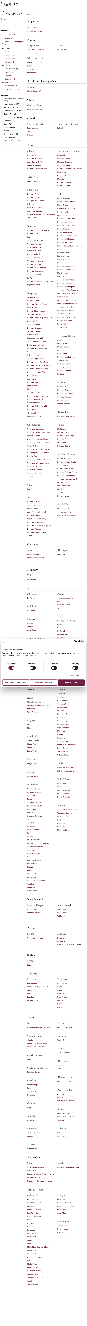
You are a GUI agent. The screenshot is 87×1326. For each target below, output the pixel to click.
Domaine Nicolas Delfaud (37, 348)
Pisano (30, 728)
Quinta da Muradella (65, 1027)
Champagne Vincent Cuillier (38, 449)
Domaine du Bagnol (65, 387)
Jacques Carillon (34, 314)
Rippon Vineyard (33, 913)
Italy (8, 65)
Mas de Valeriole (64, 404)
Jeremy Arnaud (33, 297)
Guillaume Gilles (63, 364)
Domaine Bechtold (34, 158)
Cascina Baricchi (34, 792)
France (9, 55)
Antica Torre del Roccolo (67, 810)
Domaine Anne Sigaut (36, 409)
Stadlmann (31, 73)
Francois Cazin (63, 215)
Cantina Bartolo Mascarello (38, 843)
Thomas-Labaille (64, 314)
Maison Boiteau (33, 181)
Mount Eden (32, 1250)
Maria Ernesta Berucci (36, 702)
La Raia (30, 836)
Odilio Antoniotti (33, 789)
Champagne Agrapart (35, 429)
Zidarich (30, 689)
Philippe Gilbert (63, 253)
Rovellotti (31, 870)
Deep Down (62, 913)
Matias (30, 1240)
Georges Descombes (35, 201)
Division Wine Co (64, 1203)
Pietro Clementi (63, 816)
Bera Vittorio (32, 891)
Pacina (60, 734)
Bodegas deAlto (33, 1072)
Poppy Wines (32, 1267)
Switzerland (11, 86)
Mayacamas (32, 1244)
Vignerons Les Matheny (36, 519)
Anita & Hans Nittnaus (36, 50)
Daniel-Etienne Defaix (36, 345)
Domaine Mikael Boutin (66, 462)
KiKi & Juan (61, 1133)
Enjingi (60, 128)
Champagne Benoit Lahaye (38, 453)
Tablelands (61, 916)
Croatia (9, 52)
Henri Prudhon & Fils (35, 399)
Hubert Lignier (33, 375)
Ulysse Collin (32, 446)
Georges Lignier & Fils (36, 372)
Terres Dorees (33, 218)
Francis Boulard (33, 436)
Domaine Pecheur (34, 529)
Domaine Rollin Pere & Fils (37, 406)
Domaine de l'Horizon (66, 416)
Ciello (59, 624)
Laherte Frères (33, 456)
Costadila (61, 823)
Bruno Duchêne (63, 165)
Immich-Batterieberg (35, 558)
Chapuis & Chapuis (34, 321)
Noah (29, 857)
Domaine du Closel (64, 222)
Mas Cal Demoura (64, 155)
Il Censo (60, 638)
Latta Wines (62, 1232)
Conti (29, 819)
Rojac (59, 1004)
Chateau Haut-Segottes (36, 268)
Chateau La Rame (34, 274)
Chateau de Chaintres (66, 219)
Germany (10, 59)
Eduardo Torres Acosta (66, 621)
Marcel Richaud (63, 486)
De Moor (30, 352)
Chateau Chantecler (35, 244)
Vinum (8, 121)
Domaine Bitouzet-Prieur (37, 304)
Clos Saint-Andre (34, 247)
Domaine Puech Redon (66, 186)
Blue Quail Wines (34, 1210)
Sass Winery (62, 1213)
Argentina (10, 35)
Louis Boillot (32, 307)
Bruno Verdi (32, 751)
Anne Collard (62, 465)
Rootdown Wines (34, 1271)
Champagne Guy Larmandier (38, 459)
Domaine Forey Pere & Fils (37, 362)
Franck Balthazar (64, 343)
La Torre (60, 711)
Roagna (30, 867)
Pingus (60, 1097)
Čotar (59, 987)
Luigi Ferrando (33, 830)
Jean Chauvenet (33, 324)
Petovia (30, 990)
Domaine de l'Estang (65, 239)
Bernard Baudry (63, 198)
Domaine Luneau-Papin (66, 270)
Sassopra (31, 709)
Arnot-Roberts (33, 1199)
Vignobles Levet (63, 367)
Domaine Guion (63, 259)
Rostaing (60, 374)
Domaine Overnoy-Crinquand (39, 526)
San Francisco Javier (65, 1117)
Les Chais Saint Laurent (66, 300)
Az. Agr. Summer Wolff (36, 881)
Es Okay (30, 1223)
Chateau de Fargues (35, 257)
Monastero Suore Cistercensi (38, 705)
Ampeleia (61, 694)
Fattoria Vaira (32, 776)
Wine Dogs (9, 131)
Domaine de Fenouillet (66, 469)
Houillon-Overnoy (34, 515)
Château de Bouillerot (35, 240)
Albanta (60, 1065)
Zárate (59, 1069)
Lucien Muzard (33, 389)
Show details (76, 676)
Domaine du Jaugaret (35, 271)
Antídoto (60, 1094)
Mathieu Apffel (63, 429)
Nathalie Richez (33, 403)
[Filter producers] (12, 24)
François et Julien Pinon (66, 293)
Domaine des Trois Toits (67, 317)
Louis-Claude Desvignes (37, 207)
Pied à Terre (32, 1264)
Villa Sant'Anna (63, 755)
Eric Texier (61, 489)
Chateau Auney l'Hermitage (38, 230)
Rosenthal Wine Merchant (14, 100)
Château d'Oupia (64, 182)
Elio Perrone (32, 864)
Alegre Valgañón (33, 1133)
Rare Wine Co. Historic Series (69, 945)
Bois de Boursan (63, 459)
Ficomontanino (63, 707)
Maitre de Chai (33, 1237)
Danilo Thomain (63, 797)
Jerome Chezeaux (34, 331)
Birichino (30, 1206)
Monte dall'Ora (63, 830)
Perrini (60, 601)
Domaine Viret (63, 496)
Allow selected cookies (43, 682)
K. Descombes (33, 204)
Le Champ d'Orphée (65, 509)
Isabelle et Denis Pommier (37, 396)
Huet (59, 263)
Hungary (9, 62)
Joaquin (30, 627)
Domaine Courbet (34, 502)
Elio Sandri (31, 877)
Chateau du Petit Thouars (67, 290)
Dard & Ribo (62, 354)
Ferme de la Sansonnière (67, 304)
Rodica (60, 1000)
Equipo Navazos (63, 1113)
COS (59, 628)
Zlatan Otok (31, 131)
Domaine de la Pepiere (66, 287)
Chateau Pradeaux (64, 397)
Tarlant (30, 476)
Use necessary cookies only (15, 682)
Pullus (29, 994)
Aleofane (60, 340)
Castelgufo (61, 697)
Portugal (9, 72)
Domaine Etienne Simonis (37, 169)
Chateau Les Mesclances (67, 393)
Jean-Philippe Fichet (35, 358)
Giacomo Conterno (34, 816)
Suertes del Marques (35, 1047)
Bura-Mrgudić (32, 128)
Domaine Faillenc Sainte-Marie (69, 169)
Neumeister (62, 50)
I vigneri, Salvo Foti (64, 634)
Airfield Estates (63, 1226)
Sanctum (30, 997)
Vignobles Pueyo (34, 285)
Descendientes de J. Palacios (39, 1027)
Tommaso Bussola (64, 813)
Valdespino (61, 1120)
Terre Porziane (33, 712)
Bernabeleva (32, 1149)
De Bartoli (61, 631)
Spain (9, 82)
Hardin (30, 1227)
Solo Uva (30, 747)
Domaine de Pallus (64, 283)
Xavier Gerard (62, 360)
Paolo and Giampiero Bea (67, 767)
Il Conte (60, 820)
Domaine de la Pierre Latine (68, 1167)
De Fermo (31, 598)
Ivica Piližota (62, 997)
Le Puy (30, 278)
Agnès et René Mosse (66, 280)
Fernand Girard (63, 256)
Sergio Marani (32, 764)
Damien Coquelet (34, 197)
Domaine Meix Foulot (35, 382)
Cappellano (31, 809)
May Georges (62, 273)
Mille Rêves (61, 276)
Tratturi (60, 608)
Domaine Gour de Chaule (67, 472)
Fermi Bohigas (33, 1085)
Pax (28, 1261)
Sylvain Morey (33, 386)
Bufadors (30, 1088)
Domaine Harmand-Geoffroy (38, 365)
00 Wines (61, 1199)
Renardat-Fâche (63, 446)
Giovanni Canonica (34, 802)
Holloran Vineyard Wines (67, 1206)
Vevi (29, 1059)
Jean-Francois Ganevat (36, 512)
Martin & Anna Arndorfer (37, 62)
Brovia (29, 799)
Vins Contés (62, 327)
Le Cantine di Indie (34, 806)
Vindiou (60, 492)
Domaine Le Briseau (65, 212)
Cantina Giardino (33, 623)
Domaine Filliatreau (65, 242)
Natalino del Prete (64, 605)
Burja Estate (62, 983)
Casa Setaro (32, 630)
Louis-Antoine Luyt (34, 110)
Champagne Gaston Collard (38, 442)
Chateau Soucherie (65, 307)
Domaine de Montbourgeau (38, 522)
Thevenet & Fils (33, 413)
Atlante (30, 1040)
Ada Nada (31, 850)
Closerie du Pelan (34, 251)
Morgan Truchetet (34, 416)
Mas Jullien (61, 172)
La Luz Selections (12, 141)
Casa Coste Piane (64, 827)
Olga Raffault (62, 297)
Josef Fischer (32, 69)
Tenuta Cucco (32, 823)
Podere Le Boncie (64, 714)
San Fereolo (32, 874)
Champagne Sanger (35, 466)
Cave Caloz (31, 1171)
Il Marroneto (62, 717)
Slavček (60, 1007)
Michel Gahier (32, 509)
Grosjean (61, 787)
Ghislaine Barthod (34, 301)
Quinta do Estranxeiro (65, 1081)
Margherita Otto (33, 840)
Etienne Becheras (64, 347)
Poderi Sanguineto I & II (66, 748)
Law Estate (31, 1233)
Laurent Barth (32, 155)
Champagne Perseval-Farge (38, 463)
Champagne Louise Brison (37, 439)
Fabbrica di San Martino (66, 745)
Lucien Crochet (63, 229)
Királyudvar (31, 579)
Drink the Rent (11, 134)
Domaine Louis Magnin (66, 436)
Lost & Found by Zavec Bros (38, 987)
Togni (29, 1281)
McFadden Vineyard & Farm (38, 1247)
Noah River (31, 1254)
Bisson (30, 725)
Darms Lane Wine (34, 1216)
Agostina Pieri (62, 741)
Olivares (30, 1120)
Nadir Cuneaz (62, 783)
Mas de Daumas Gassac (67, 515)
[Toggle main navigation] (83, 4)
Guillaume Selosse (34, 470)
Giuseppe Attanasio (65, 598)
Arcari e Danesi (33, 741)
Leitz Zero (61, 554)
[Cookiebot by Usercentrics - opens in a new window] (75, 641)
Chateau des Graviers (36, 261)
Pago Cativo (32, 1107)
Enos (29, 1220)
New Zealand (11, 69)
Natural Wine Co (12, 107)
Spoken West (32, 1274)
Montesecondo (63, 728)
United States (12, 89)
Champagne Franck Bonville (38, 432)
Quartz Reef (32, 909)
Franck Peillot (62, 442)
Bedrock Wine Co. (34, 1203)
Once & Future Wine (35, 1257)
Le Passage (62, 482)
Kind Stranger (62, 1229)
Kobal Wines (32, 983)
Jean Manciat (32, 379)
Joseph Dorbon (33, 505)
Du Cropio (31, 611)
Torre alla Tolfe (63, 751)
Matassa (60, 179)
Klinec (59, 990)
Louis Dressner (11, 104)
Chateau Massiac (64, 175)
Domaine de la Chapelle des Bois (40, 318)
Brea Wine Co (32, 1213)
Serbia (8, 76)
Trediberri (31, 884)
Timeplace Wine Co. (35, 1278)
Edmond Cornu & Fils (35, 338)
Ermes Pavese (63, 794)
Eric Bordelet (32, 489)
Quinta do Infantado (35, 938)
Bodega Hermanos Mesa (37, 1043)
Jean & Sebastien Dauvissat (38, 341)
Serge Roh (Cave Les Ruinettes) (40, 1181)
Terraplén (61, 1040)
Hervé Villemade (63, 324)
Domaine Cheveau (34, 328)
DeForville (31, 826)
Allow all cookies (71, 682)
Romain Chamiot (63, 432)
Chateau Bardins (33, 234)
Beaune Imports (11, 127)
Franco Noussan (63, 790)
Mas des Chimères (64, 162)
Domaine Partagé (64, 439)
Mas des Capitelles (64, 158)
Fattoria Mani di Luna (65, 771)
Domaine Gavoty (64, 390)
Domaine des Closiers (66, 225)
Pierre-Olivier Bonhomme (67, 205)
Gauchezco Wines (34, 31)
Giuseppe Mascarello (35, 847)
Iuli (28, 833)
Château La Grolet (34, 264)
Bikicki (29, 965)
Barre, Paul (31, 237)
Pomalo (30, 135)
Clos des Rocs (33, 335)
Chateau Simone (63, 400)
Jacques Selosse (34, 473)
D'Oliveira (61, 941)
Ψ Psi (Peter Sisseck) (65, 1101)
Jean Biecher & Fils (34, 162)
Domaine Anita (33, 194)
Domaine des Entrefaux (66, 357)
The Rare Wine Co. (13, 111)
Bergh (29, 66)
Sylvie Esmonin (33, 355)
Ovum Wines (62, 1210)
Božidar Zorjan (33, 1000)
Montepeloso (62, 724)
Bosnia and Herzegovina (14, 43)
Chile (8, 48)
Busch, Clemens (33, 554)
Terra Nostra (10, 137)
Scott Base (61, 909)
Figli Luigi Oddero (34, 860)
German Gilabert (33, 1091)
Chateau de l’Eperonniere (67, 236)
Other (8, 124)
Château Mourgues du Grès (68, 479)
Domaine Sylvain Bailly (66, 310)
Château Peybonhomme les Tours (40, 281)
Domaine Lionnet (64, 371)
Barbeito (60, 938)
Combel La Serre (64, 512)
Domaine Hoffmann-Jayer (37, 369)
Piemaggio (61, 738)
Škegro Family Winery (36, 91)
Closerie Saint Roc (34, 254)
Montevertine (62, 731)
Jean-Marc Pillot (33, 392)
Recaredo (31, 1095)
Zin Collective (32, 1284)
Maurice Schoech (34, 165)
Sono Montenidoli (64, 721)
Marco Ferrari (32, 744)
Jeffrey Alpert (11, 114)
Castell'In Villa (63, 700)
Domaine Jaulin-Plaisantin (67, 266)
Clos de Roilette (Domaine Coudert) (41, 214)
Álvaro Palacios (63, 1053)
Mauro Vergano (33, 887)
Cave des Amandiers (35, 1167)
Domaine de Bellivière (66, 202)
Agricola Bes (32, 796)
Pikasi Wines (62, 994)
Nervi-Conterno (33, 853)
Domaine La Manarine (66, 475)
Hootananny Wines (13, 117)
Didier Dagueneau (64, 232)
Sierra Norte (62, 1136)
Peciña (30, 1136)
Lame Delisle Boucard (66, 208)
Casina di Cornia (63, 704)
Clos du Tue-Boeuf (64, 321)
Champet (61, 350)
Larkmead (31, 1230)
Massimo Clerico (34, 813)
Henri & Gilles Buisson (36, 311)
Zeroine (30, 536)
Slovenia (10, 79)
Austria (9, 38)
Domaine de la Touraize (36, 532)
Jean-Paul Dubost (34, 211)
